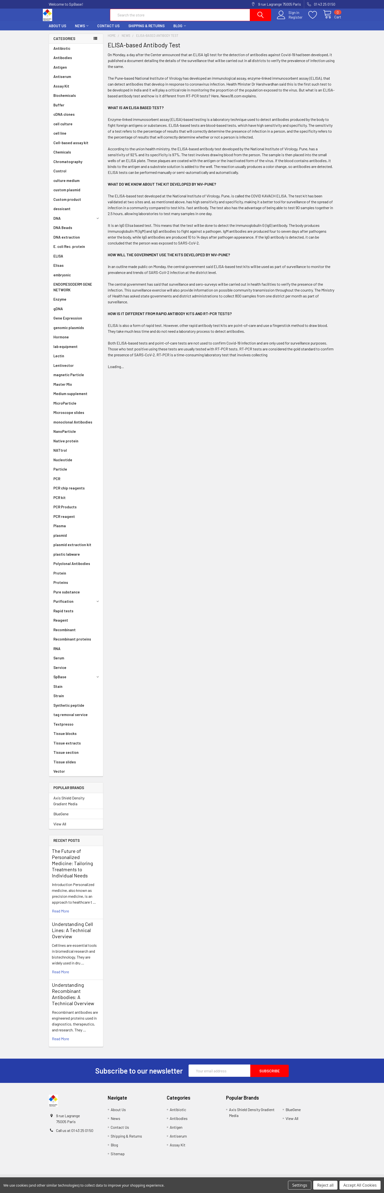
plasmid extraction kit (72, 549)
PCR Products (65, 511)
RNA (56, 653)
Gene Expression (67, 322)
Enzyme (59, 303)
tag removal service (70, 719)
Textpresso (63, 728)
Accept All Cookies (360, 1185)
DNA (76, 222)
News (81, 30)
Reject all (325, 1185)
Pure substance (66, 596)
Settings (299, 1185)
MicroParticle (64, 407)
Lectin (58, 360)
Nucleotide (62, 464)
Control (59, 175)
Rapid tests (63, 615)
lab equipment (65, 351)
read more (60, 915)
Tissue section (66, 757)
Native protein (65, 445)
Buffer (58, 109)
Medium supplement (70, 398)
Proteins (60, 587)
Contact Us (108, 30)
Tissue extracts (67, 747)
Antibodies (62, 62)
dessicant (62, 213)
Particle (60, 473)
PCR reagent (64, 521)
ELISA (58, 260)
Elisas (58, 270)
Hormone (61, 341)
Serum (58, 662)
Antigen (60, 71)
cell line (59, 137)
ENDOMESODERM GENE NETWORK (72, 291)
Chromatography (67, 166)
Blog (179, 30)
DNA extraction (66, 241)
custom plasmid (66, 194)
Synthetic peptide (68, 709)
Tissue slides (64, 766)
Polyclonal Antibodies (71, 568)
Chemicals (62, 156)
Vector (59, 775)
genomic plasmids (68, 332)
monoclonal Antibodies (72, 426)
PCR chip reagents (69, 492)
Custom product (67, 204)
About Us (57, 30)
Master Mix (62, 388)
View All (59, 828)
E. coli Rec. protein (69, 251)
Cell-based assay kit (70, 147)
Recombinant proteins (72, 643)
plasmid (60, 540)
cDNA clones (64, 118)
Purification (76, 605)
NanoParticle (64, 436)
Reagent (60, 624)
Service (59, 672)
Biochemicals (64, 100)
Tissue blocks (65, 738)
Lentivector (63, 370)
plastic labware (66, 558)
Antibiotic (61, 53)
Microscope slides (68, 417)
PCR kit (59, 502)
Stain (57, 691)
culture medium (66, 185)
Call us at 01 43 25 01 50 (74, 1134)
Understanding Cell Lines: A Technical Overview (72, 934)
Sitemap (118, 1157)
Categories (64, 43)
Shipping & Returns (146, 30)
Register (290, 20)
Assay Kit (61, 90)
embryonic (62, 279)
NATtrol (60, 454)
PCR (56, 483)
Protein (59, 577)
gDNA (58, 313)
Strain (58, 700)
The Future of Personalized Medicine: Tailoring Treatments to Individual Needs (72, 867)
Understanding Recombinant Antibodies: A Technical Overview (73, 998)
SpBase (76, 681)
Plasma (59, 530)
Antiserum (62, 81)
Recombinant (64, 634)
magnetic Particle (68, 379)
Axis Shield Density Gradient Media (68, 805)
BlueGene (61, 818)
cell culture (62, 128)
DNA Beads (62, 232)
